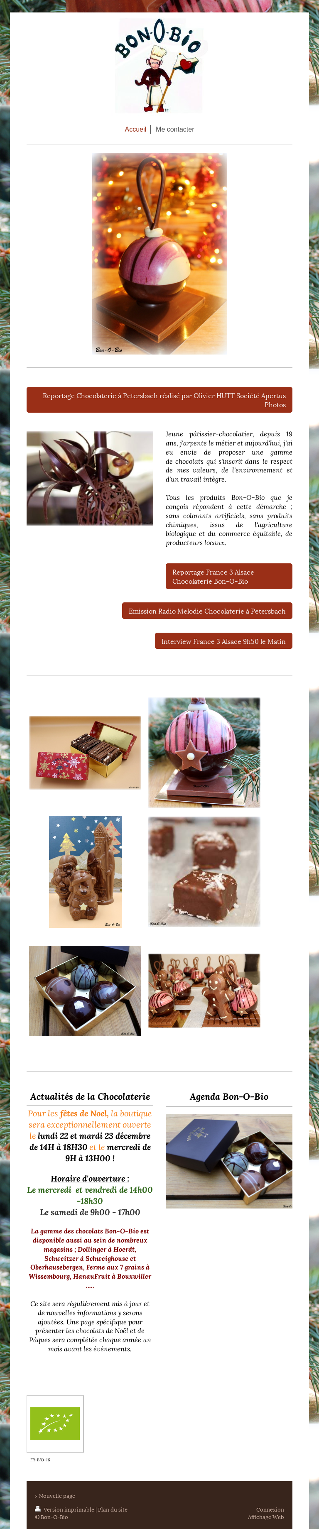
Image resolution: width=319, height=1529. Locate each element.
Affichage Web (266, 1516)
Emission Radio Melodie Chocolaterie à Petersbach (207, 610)
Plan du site (113, 1509)
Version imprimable (65, 1509)
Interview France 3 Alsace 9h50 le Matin (224, 641)
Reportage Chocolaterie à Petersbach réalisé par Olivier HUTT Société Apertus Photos (164, 399)
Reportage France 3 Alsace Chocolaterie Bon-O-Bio (213, 576)
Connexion (270, 1509)
